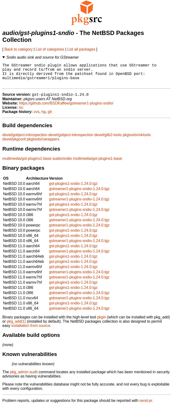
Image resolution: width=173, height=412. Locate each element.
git (50, 117)
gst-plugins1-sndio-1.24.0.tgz (73, 189)
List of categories (50, 49)
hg (43, 117)
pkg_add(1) (16, 327)
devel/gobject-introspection (24, 140)
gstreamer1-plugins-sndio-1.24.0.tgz (79, 194)
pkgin (101, 323)
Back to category (18, 49)
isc (21, 113)
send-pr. (146, 406)
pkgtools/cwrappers (43, 145)
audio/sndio (62, 164)
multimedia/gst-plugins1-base (26, 164)
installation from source (30, 331)
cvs (36, 117)
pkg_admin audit (24, 377)
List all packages (81, 49)
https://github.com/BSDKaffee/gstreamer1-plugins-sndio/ (66, 109)
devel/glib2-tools (108, 140)
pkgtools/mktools (137, 140)
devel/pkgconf (14, 145)
